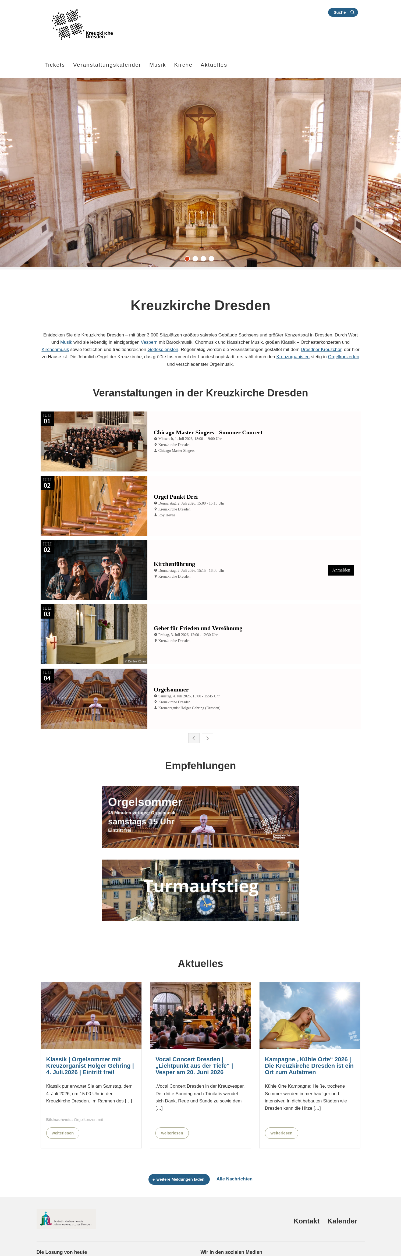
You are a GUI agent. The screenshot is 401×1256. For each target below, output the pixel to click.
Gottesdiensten (162, 349)
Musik (66, 342)
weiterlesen (63, 1103)
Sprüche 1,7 (47, 1240)
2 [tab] (197, 260)
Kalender (342, 1191)
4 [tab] (213, 260)
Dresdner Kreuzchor (321, 349)
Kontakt (306, 1191)
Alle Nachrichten (235, 1149)
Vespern (149, 342)
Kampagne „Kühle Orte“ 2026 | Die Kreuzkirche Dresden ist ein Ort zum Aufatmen (309, 1036)
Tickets (55, 65)
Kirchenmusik (55, 349)
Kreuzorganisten (293, 356)
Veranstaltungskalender (107, 65)
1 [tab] (188, 260)
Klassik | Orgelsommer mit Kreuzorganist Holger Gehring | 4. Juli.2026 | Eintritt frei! (90, 1036)
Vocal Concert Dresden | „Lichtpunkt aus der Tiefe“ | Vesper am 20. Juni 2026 (194, 1036)
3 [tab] (205, 260)
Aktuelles (214, 65)
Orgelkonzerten (343, 356)
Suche (339, 12)
